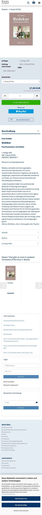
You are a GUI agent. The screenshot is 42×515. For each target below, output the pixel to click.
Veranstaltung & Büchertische (13, 321)
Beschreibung (8, 131)
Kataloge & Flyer (9, 325)
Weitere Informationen (21, 511)
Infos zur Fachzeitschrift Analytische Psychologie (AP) (20, 347)
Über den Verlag (7, 427)
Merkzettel (6, 465)
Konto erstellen (8, 382)
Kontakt (5, 436)
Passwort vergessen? (10, 385)
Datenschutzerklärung (8, 494)
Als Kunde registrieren (9, 461)
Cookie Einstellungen (9, 450)
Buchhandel (7, 334)
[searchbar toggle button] (28, 2)
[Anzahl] (21, 95)
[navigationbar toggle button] (39, 2)
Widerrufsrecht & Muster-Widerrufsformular (15, 443)
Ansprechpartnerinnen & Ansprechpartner (17, 330)
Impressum (6, 439)
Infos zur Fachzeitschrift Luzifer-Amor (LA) (18, 353)
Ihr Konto (5, 463)
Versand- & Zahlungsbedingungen (12, 441)
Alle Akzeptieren (21, 499)
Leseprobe (7, 243)
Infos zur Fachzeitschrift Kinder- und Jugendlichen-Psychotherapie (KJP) (21, 340)
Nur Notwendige (21, 505)
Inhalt (5, 232)
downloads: (6, 77)
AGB (4, 434)
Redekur (10, 283)
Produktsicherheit (8, 448)
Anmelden (21, 376)
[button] (5, 95)
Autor (4, 238)
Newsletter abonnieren (9, 468)
